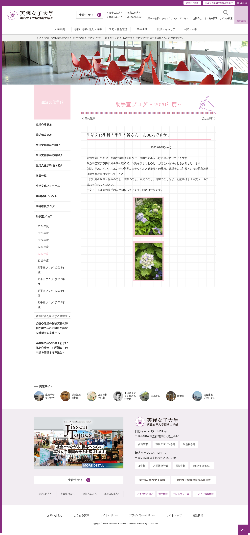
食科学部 (143, 446)
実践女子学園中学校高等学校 (219, 3)
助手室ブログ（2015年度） (51, 306)
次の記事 (207, 120)
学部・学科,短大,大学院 (57, 39)
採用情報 (163, 495)
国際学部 (180, 467)
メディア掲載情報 (204, 495)
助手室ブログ (112, 39)
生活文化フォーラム (48, 187)
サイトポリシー (109, 517)
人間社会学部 (160, 467)
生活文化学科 (95, 39)
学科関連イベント (46, 197)
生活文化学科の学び (48, 146)
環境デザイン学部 (165, 446)
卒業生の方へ (134, 12)
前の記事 (90, 120)
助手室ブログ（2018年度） (51, 271)
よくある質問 (81, 517)
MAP (160, 433)
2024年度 (43, 228)
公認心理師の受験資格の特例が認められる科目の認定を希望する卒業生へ (52, 330)
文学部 (141, 467)
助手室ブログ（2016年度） (51, 295)
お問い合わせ (55, 517)
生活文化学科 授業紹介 (49, 156)
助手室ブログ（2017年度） (51, 283)
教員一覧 (41, 177)
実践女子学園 (192, 3)
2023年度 (43, 234)
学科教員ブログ (45, 208)
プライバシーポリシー (142, 517)
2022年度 (43, 241)
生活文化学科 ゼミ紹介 (49, 167)
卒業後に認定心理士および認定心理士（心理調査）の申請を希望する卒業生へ (52, 349)
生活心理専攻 (44, 126)
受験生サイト (88, 15)
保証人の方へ (116, 17)
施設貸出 (198, 517)
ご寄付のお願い (145, 495)
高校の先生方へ (135, 17)
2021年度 (43, 248)
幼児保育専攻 (44, 136)
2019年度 (43, 262)
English (243, 3)
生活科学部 (78, 39)
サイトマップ (174, 517)
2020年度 (127, 39)
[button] (226, 15)
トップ (37, 39)
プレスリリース (181, 495)
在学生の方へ (116, 12)
